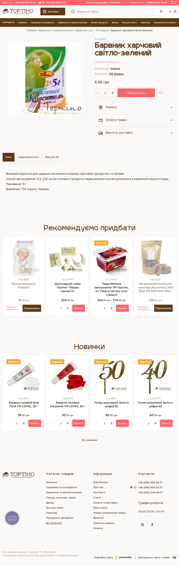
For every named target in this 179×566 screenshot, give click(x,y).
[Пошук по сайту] (73, 11)
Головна (31, 30)
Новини (98, 528)
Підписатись (129, 93)
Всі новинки (89, 440)
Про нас (98, 487)
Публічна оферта (104, 523)
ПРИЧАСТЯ (8, 22)
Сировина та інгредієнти (61, 487)
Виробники (101, 482)
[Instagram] (172, 2)
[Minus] (53, 308)
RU (10, 2)
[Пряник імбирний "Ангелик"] (24, 258)
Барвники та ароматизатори (72, 22)
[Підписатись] (31, 308)
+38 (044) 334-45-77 (153, 493)
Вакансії (98, 518)
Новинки (22, 22)
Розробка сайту (113, 558)
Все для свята (129, 22)
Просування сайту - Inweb (157, 558)
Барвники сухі (84, 30)
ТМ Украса (101, 30)
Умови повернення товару (111, 513)
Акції (72, 2)
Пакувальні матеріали (165, 22)
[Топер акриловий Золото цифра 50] (111, 377)
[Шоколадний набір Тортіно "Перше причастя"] (67, 258)
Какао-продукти (99, 22)
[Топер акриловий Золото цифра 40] (155, 377)
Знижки (80, 2)
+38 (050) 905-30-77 (55, 2)
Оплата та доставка (97, 2)
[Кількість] (105, 93)
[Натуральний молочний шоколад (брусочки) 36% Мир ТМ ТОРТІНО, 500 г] (155, 258)
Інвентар (145, 22)
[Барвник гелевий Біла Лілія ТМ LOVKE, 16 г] (24, 377)
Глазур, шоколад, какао (60, 498)
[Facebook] (175, 2)
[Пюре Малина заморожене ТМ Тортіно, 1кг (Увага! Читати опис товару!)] (111, 258)
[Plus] (67, 308)
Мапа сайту (101, 508)
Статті (97, 498)
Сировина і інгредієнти (42, 22)
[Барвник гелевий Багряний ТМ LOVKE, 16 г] (67, 377)
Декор (115, 22)
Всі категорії (52, 523)
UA (5, 2)
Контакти (115, 2)
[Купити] (78, 308)
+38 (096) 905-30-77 (25, 2)
